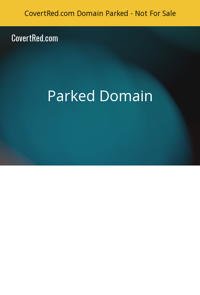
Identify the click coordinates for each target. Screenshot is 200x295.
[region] (100, 13)
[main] (100, 96)
